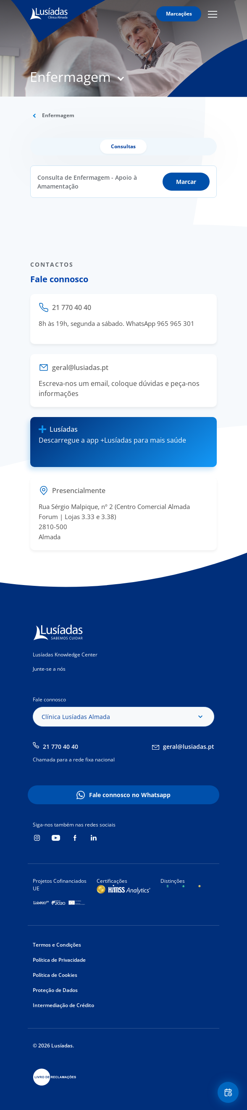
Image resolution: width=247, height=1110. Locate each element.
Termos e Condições (57, 944)
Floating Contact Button (229, 1092)
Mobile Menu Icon (212, 14)
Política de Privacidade (59, 959)
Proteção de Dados (55, 990)
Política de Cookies (55, 975)
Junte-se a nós (49, 668)
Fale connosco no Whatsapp (130, 795)
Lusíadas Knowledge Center (65, 654)
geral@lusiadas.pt (188, 746)
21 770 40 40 (60, 746)
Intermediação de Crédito (63, 1005)
